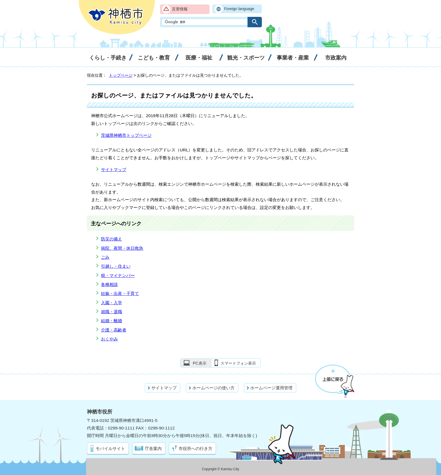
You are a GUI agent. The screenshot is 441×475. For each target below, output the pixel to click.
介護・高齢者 (113, 330)
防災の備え (111, 239)
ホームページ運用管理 (271, 387)
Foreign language (239, 9)
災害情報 (180, 9)
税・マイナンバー (118, 275)
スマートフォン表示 (238, 363)
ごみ (105, 257)
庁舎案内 (153, 448)
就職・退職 (111, 311)
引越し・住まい (115, 266)
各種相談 (109, 284)
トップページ (120, 75)
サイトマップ (113, 169)
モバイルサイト (110, 448)
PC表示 (199, 363)
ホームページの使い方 (213, 387)
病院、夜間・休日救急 (122, 248)
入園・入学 (111, 302)
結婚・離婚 (111, 320)
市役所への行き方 (195, 448)
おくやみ (109, 339)
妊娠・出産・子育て (120, 293)
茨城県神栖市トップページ (126, 135)
